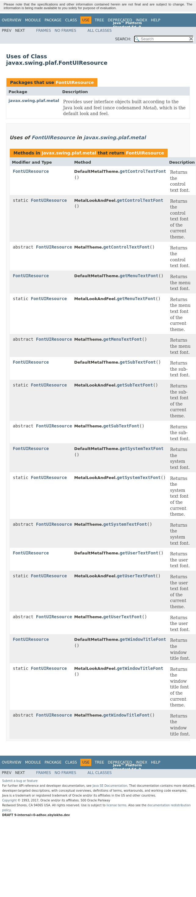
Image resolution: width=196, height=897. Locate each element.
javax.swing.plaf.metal (34, 100)
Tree (99, 20)
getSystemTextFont (141, 448)
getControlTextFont (143, 171)
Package (53, 20)
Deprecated (120, 20)
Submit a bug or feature (20, 781)
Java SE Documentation (110, 785)
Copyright (9, 800)
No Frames (65, 30)
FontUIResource (75, 82)
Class (71, 20)
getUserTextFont (139, 552)
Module (33, 20)
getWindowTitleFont (143, 639)
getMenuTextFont (139, 275)
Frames (43, 30)
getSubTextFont (138, 362)
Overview (11, 20)
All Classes (100, 30)
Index (141, 20)
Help (155, 20)
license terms (116, 805)
